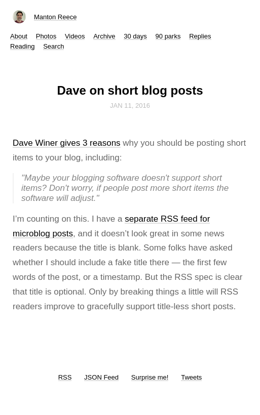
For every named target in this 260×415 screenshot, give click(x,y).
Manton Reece (55, 17)
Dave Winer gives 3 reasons (67, 143)
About (18, 36)
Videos (75, 36)
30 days (135, 36)
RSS (65, 377)
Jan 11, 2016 (130, 105)
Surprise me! (150, 377)
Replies (200, 36)
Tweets (191, 377)
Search (53, 46)
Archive (104, 36)
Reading (22, 46)
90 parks (168, 36)
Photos (46, 36)
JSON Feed (101, 377)
